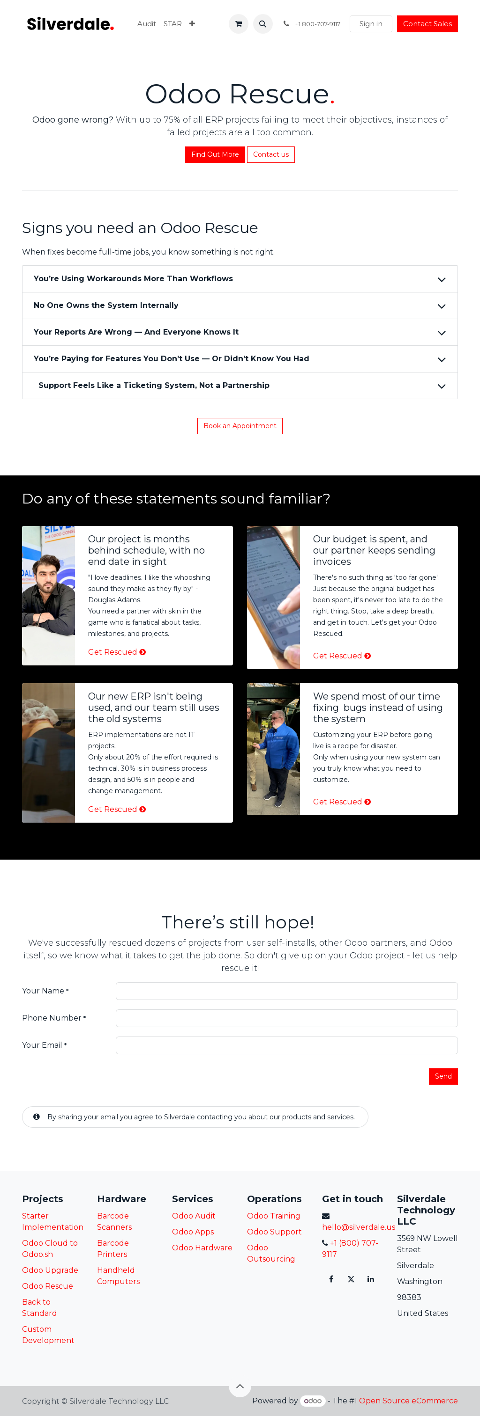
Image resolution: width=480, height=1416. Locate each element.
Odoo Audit (194, 1216)
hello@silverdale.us (358, 1227)
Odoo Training (273, 1216)
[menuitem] (147, 24)
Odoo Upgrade (50, 1270)
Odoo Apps (193, 1231)
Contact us (271, 154)
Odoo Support (274, 1231)
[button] (263, 24)
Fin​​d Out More (215, 154)
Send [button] (443, 1076)
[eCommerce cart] (238, 24)
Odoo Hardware (202, 1247)
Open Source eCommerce (408, 1400)
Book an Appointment (240, 426)
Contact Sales (427, 23)
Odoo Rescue (47, 1286)
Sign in (371, 23)
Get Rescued (112, 652)
